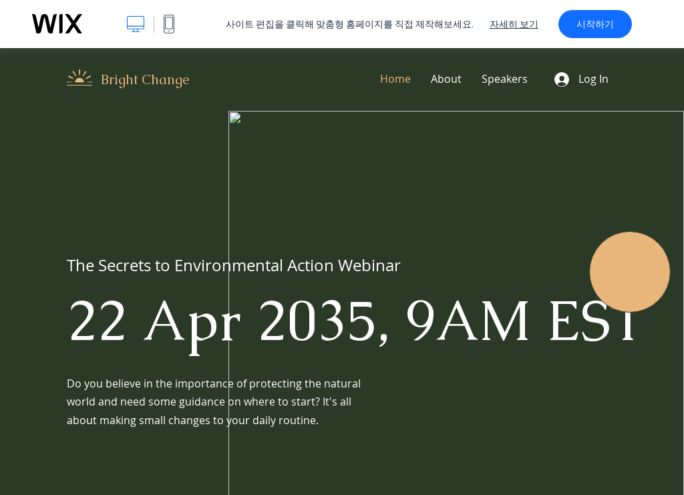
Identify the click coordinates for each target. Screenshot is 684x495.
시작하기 (595, 24)
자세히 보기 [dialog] (514, 24)
